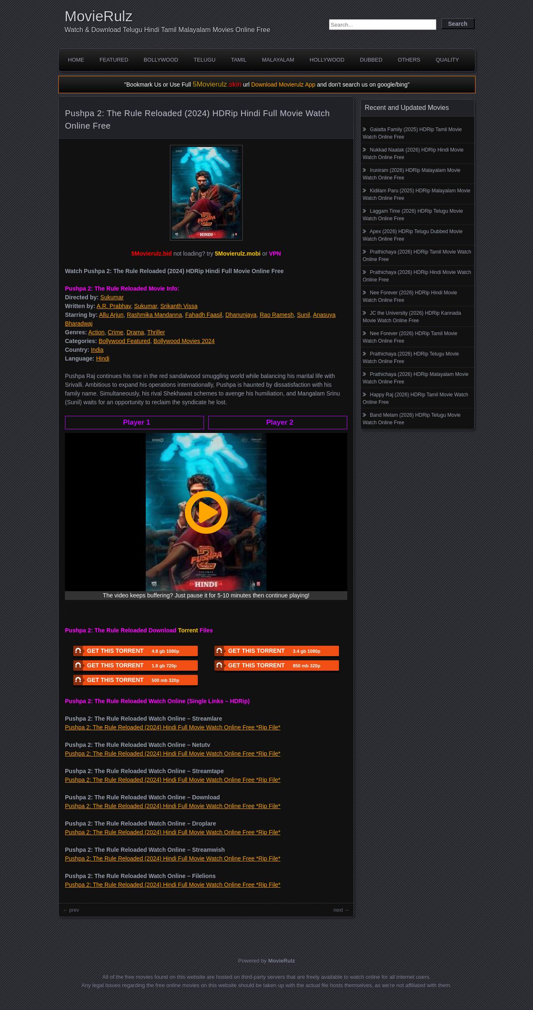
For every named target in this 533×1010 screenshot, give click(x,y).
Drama (135, 332)
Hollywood (327, 60)
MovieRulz (98, 16)
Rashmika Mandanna (154, 314)
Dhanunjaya (241, 314)
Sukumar (112, 297)
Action (96, 332)
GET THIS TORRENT (126, 651)
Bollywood (161, 60)
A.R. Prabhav (114, 306)
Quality (447, 60)
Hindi (103, 358)
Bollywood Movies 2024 (183, 341)
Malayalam (278, 60)
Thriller (156, 332)
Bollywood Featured (124, 341)
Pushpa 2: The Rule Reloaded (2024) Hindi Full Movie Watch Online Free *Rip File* (172, 727)
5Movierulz (217, 84)
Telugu (205, 60)
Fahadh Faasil (203, 314)
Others (409, 60)
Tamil (239, 60)
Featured (114, 60)
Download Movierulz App (283, 84)
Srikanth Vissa (178, 306)
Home (76, 60)
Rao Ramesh (277, 314)
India (97, 349)
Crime (115, 332)
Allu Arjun (111, 314)
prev (74, 910)
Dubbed (371, 60)
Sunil (303, 314)
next (338, 910)
